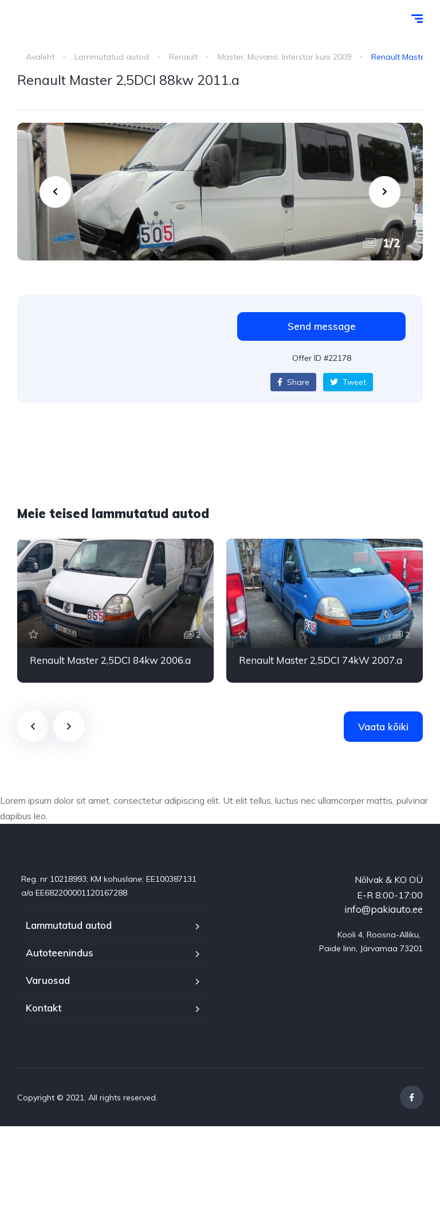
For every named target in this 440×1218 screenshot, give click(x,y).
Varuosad (48, 980)
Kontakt (43, 1008)
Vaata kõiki (383, 727)
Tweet (348, 382)
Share (293, 382)
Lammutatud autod (111, 57)
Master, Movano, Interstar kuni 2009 (284, 57)
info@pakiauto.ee (383, 909)
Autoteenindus (59, 953)
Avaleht (40, 57)
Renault (183, 57)
